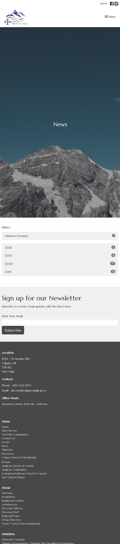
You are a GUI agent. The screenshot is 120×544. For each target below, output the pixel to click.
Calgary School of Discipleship (19, 457)
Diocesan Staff (10, 512)
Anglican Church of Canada (18, 465)
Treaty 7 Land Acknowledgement (21, 523)
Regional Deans (11, 516)
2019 (60, 272)
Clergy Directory (11, 519)
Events (5, 442)
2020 (60, 264)
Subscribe (13, 330)
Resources (8, 453)
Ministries (7, 449)
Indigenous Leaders (13, 500)
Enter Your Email (12, 316)
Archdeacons (9, 504)
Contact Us (8, 438)
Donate (6, 462)
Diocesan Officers (12, 508)
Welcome (7, 493)
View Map (8, 371)
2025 (60, 255)
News (5, 446)
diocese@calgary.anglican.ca (28, 390)
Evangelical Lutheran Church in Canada (24, 473)
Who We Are (9, 430)
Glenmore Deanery (60, 236)
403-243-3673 (21, 385)
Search (103, 3)
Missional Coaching (13, 539)
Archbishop (8, 496)
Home (5, 426)
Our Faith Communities (15, 434)
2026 (60, 247)
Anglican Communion (14, 469)
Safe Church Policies (13, 477)
